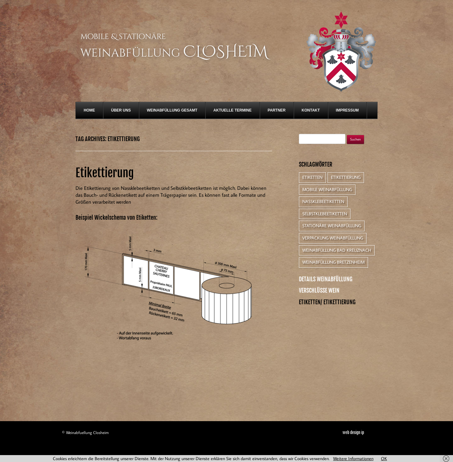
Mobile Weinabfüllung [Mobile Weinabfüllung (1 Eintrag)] (327, 189)
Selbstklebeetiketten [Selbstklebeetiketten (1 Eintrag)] (324, 214)
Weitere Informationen (353, 458)
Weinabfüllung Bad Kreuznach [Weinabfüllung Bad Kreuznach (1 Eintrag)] (336, 250)
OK (384, 458)
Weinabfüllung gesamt (172, 110)
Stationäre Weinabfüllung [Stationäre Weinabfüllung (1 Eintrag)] (331, 225)
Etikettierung (105, 173)
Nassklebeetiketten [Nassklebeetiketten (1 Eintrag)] (323, 201)
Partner (277, 110)
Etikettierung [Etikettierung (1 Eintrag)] (346, 177)
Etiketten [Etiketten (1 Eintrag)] (312, 177)
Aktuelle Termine (232, 110)
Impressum (347, 110)
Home (89, 110)
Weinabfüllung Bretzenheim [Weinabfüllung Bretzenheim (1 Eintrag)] (333, 262)
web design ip (353, 433)
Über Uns (121, 110)
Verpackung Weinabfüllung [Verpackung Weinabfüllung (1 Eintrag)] (332, 238)
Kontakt (311, 110)
